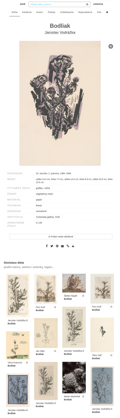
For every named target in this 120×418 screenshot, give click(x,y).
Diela (15, 18)
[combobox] (59, 10)
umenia (98, 10)
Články (51, 18)
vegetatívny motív (44, 200)
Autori (39, 18)
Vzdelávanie (67, 18)
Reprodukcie (85, 18)
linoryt (39, 211)
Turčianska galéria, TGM (48, 223)
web (22, 10)
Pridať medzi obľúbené (60, 242)
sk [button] (107, 4)
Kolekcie (27, 18)
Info (99, 18)
